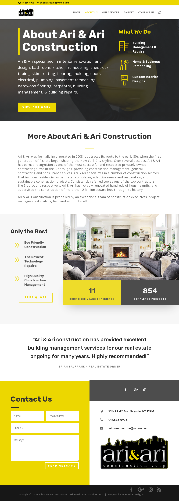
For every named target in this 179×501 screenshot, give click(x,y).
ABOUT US (91, 12)
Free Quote (36, 297)
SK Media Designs (132, 494)
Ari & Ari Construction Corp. (86, 494)
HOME (77, 12)
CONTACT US (146, 12)
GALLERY (129, 12)
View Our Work (36, 107)
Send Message (62, 465)
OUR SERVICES (110, 12)
